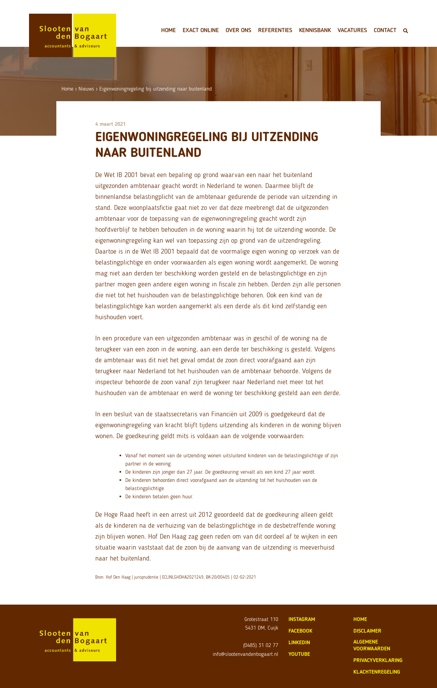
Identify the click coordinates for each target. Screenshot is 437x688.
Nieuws (86, 88)
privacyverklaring (378, 660)
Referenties (275, 30)
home (360, 619)
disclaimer (367, 631)
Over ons (238, 30)
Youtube (299, 654)
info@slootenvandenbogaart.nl (245, 654)
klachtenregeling (376, 672)
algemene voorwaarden (371, 645)
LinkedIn (299, 642)
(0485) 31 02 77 (260, 645)
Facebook (300, 631)
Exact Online (201, 30)
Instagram (301, 619)
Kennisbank (315, 30)
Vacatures (352, 30)
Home (168, 30)
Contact (385, 30)
